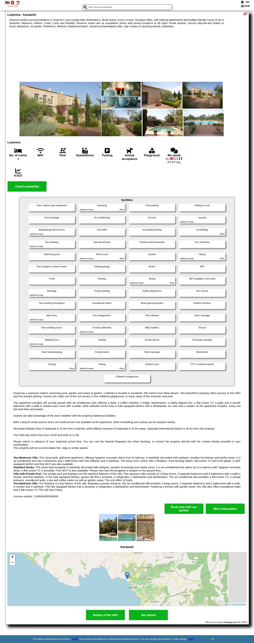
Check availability (27, 186)
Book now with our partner (184, 509)
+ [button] (12, 557)
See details (148, 615)
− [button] (12, 562)
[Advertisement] (127, 55)
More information (225, 508)
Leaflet (225, 604)
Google (74, 639)
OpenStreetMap (239, 604)
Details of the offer (105, 615)
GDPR (191, 639)
